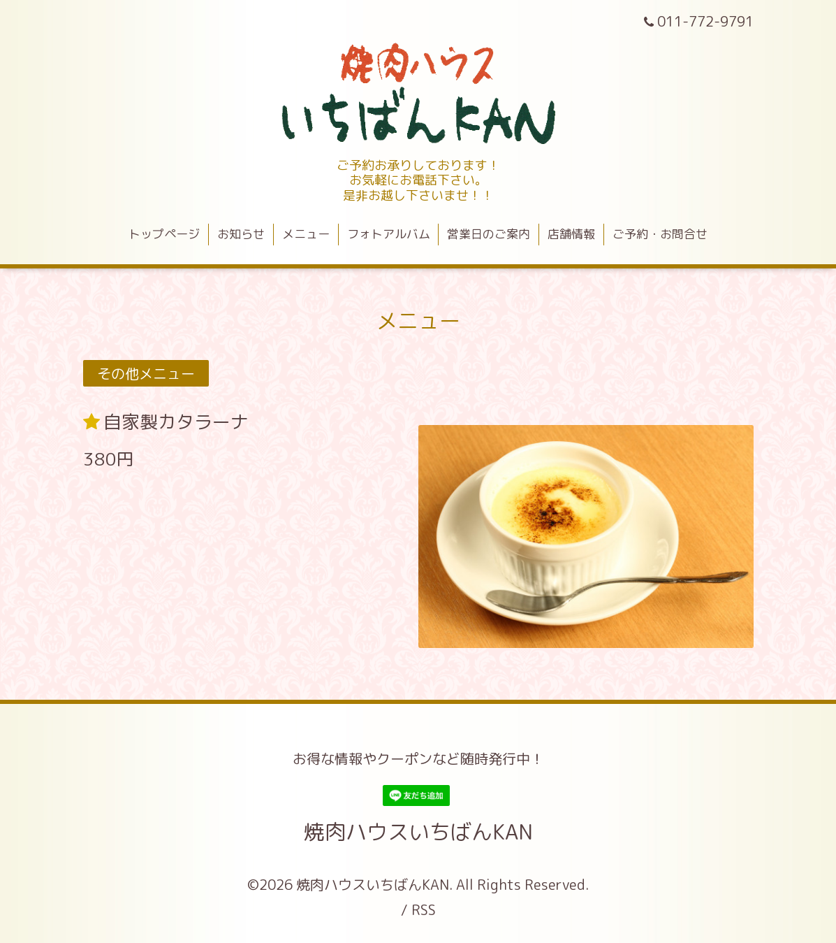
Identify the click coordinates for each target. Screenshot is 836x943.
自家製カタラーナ (176, 421)
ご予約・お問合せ (660, 234)
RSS (423, 909)
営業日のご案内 (488, 234)
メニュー (306, 234)
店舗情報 (571, 234)
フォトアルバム (388, 234)
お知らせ (241, 234)
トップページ (164, 234)
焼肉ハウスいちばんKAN (418, 832)
